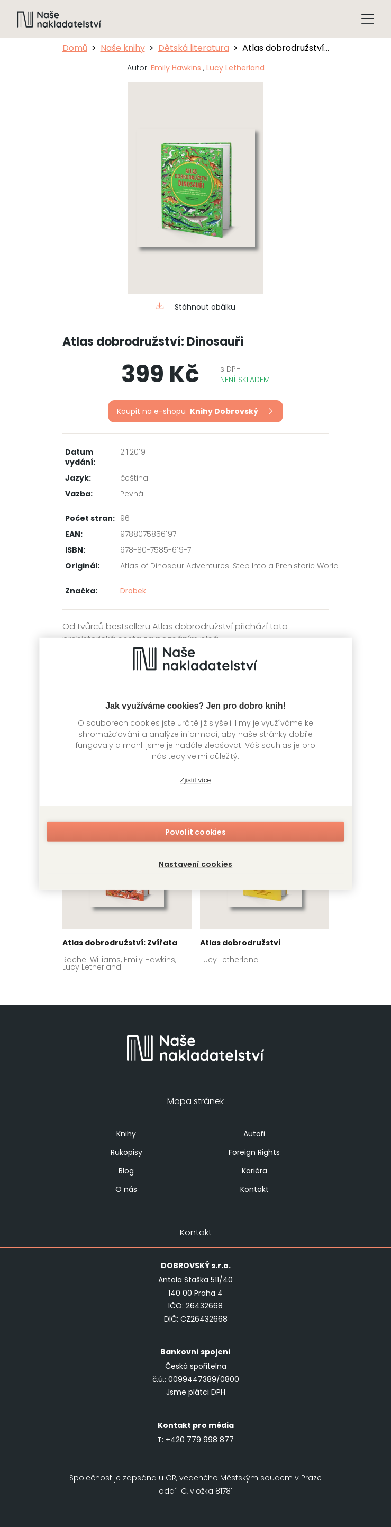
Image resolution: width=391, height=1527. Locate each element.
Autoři (254, 1133)
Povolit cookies (195, 834)
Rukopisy (126, 1152)
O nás (126, 1189)
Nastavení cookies (195, 861)
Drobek (133, 590)
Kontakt (254, 1189)
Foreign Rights (254, 1152)
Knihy (126, 1133)
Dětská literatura (193, 48)
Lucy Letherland (235, 67)
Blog (126, 1170)
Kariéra (254, 1170)
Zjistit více (195, 783)
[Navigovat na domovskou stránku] (59, 19)
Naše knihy (123, 48)
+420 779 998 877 (200, 1439)
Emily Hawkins (176, 67)
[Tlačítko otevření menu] (368, 19)
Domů (74, 48)
